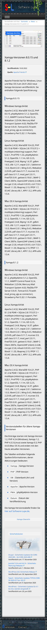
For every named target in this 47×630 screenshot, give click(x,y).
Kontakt (23, 627)
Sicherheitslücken (16, 534)
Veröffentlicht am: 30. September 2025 (22, 574)
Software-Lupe (31, 622)
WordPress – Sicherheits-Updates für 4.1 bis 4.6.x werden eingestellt (23, 587)
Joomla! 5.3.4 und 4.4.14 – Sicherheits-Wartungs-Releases (22, 564)
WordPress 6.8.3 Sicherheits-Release (21, 572)
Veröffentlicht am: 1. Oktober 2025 (21, 568)
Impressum (9, 627)
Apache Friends (19, 72)
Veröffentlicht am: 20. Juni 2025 (19, 591)
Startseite (24, 21)
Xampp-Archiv (13, 33)
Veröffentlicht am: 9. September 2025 (22, 583)
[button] (3, 626)
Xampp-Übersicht (23, 519)
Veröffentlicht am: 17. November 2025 (22, 559)
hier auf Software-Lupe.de (17, 511)
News (33, 21)
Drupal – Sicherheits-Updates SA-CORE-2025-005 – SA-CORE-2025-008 (22, 556)
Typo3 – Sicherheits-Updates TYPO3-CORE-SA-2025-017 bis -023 (24, 579)
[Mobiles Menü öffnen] (7, 17)
